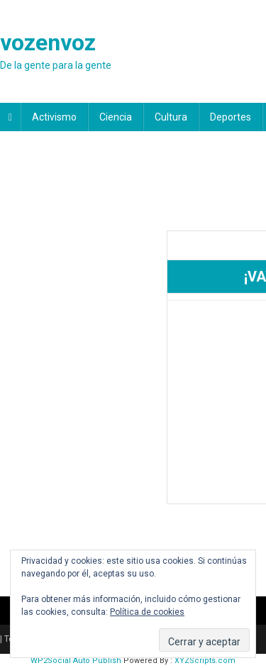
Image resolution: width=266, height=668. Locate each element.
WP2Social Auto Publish (76, 660)
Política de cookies (147, 612)
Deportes (230, 117)
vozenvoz (48, 42)
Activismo (54, 117)
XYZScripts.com (204, 660)
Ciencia (115, 117)
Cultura (171, 117)
